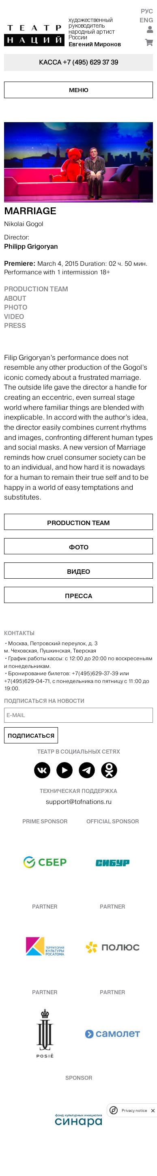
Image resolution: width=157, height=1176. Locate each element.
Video (14, 316)
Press (15, 325)
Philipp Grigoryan (31, 246)
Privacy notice (134, 1110)
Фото (78, 547)
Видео (78, 571)
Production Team (36, 289)
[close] (153, 1110)
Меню (78, 90)
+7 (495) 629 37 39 (90, 62)
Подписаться (31, 735)
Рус (147, 11)
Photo (15, 307)
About (15, 298)
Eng (146, 20)
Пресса (78, 596)
